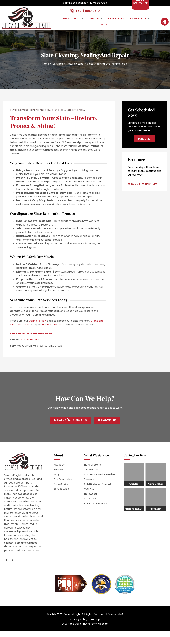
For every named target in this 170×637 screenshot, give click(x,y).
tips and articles (52, 326)
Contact (107, 26)
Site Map (94, 622)
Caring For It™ (140, 20)
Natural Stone (75, 65)
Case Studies (116, 20)
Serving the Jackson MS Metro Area (85, 3)
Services (95, 20)
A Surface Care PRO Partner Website (85, 627)
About (77, 20)
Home (63, 20)
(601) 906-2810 (29, 341)
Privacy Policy (78, 622)
